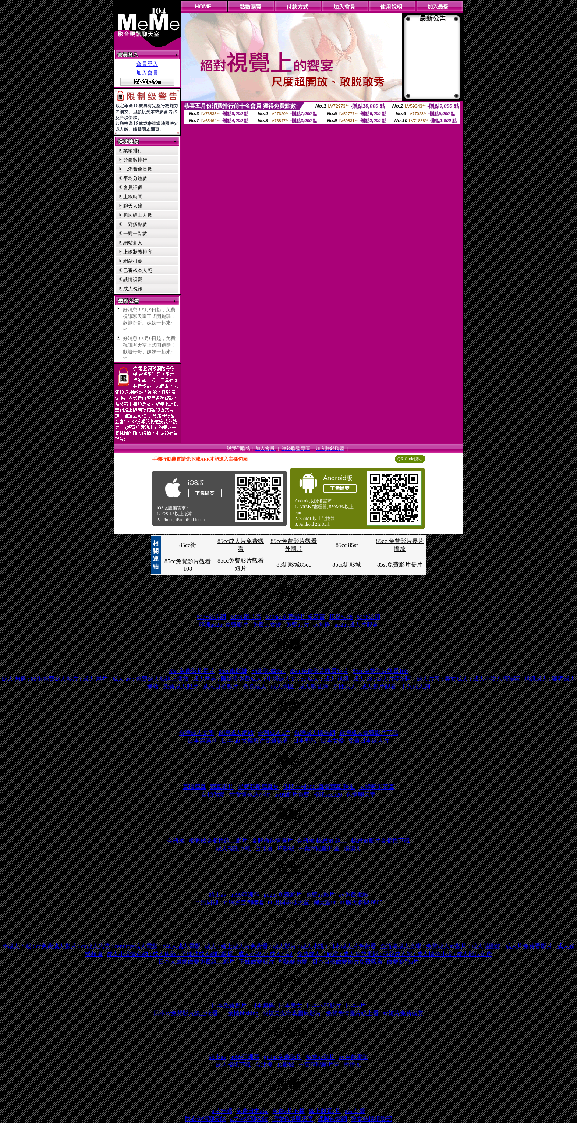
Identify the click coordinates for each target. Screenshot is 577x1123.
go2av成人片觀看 (356, 624)
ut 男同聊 (206, 902)
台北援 (264, 848)
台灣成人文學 (196, 733)
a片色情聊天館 (249, 1119)
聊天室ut (324, 902)
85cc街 (187, 545)
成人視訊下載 (233, 848)
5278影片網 (211, 617)
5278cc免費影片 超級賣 (295, 617)
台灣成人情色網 (314, 733)
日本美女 (290, 1005)
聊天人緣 (132, 206)
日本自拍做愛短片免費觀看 (347, 962)
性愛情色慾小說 (249, 794)
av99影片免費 (292, 794)
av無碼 (321, 624)
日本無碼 (263, 1005)
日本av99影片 (323, 1005)
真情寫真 (194, 787)
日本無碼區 (202, 740)
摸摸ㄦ (352, 848)
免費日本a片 (252, 1111)
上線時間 (132, 196)
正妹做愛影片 (256, 962)
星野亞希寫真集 (258, 787)
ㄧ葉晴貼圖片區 (319, 848)
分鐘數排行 (135, 160)
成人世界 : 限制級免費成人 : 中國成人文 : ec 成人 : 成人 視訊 (271, 679)
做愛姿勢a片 (403, 962)
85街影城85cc (293, 565)
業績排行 (132, 150)
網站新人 (132, 242)
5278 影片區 (245, 617)
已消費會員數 (137, 169)
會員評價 (132, 187)
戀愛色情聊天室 (293, 1119)
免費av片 (297, 624)
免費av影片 (320, 895)
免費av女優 (267, 624)
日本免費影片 (229, 1005)
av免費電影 (353, 895)
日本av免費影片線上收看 (185, 1013)
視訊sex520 (328, 794)
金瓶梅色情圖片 (272, 840)
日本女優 (332, 740)
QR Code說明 (410, 458)
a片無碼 (222, 1111)
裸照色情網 (332, 1119)
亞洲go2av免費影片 (223, 624)
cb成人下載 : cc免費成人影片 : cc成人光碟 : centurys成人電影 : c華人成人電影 (101, 946)
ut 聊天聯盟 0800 (361, 902)
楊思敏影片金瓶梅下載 (380, 840)
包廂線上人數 (137, 215)
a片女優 (355, 1111)
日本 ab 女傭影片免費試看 (254, 740)
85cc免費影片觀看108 (380, 671)
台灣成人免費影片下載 (368, 733)
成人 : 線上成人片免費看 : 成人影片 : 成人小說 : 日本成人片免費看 (290, 946)
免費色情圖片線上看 (352, 1013)
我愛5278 (341, 617)
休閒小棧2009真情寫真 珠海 (319, 787)
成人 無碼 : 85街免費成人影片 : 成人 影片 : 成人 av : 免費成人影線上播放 (95, 679)
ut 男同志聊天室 (288, 902)
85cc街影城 (346, 565)
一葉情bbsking (240, 1013)
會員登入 (147, 64)
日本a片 (355, 1005)
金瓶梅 (176, 840)
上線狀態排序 (137, 252)
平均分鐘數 (135, 178)
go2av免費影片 (282, 895)
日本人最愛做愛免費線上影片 (196, 962)
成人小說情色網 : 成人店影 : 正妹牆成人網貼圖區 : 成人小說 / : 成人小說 (200, 954)
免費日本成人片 (368, 740)
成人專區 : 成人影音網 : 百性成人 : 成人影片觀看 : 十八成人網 (350, 686)
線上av (217, 895)
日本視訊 (304, 740)
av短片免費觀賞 (403, 1013)
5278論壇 (368, 617)
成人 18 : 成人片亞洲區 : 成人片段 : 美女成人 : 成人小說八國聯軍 (436, 679)
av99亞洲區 (244, 895)
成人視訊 (132, 288)
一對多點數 (135, 224)
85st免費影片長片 (399, 565)
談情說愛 (132, 279)
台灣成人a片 (274, 733)
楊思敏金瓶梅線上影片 (218, 840)
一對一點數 (135, 233)
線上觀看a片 (325, 1111)
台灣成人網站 (236, 733)
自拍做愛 (213, 794)
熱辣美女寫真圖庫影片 (291, 1013)
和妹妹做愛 (293, 962)
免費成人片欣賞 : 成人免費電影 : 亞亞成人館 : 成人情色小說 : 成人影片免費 (394, 954)
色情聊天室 (361, 794)
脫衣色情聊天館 (205, 1119)
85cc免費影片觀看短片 (319, 671)
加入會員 (147, 73)
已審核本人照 (137, 270)
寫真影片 (222, 787)
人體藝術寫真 (376, 787)
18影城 (285, 848)
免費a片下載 (288, 1111)
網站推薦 (132, 261)
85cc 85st (347, 545)
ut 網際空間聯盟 (242, 902)
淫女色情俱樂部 (371, 1119)
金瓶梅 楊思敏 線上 (322, 840)
